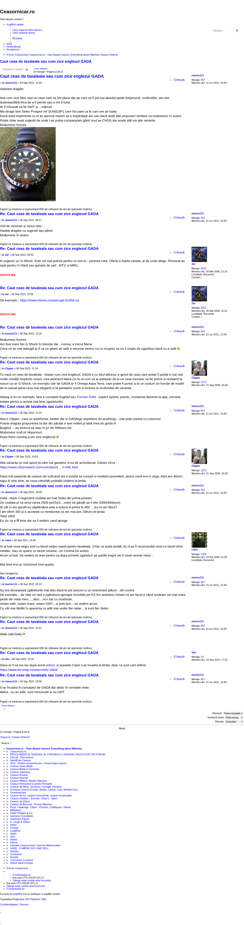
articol (50, 665)
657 (203, 80)
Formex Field (86, 397)
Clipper (196, 377)
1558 (203, 554)
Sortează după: (225, 717)
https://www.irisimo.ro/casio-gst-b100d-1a (49, 300)
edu (194, 652)
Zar (193, 264)
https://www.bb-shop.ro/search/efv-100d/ (29, 669)
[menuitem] (27, 30)
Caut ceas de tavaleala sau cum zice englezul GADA (46, 61)
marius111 (198, 75)
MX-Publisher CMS (35, 898)
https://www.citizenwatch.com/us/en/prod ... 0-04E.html (39, 467)
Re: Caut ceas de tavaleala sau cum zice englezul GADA (49, 214)
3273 (203, 382)
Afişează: (227, 713)
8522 (203, 268)
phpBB (16, 893)
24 (202, 657)
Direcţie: (229, 722)
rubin (195, 549)
